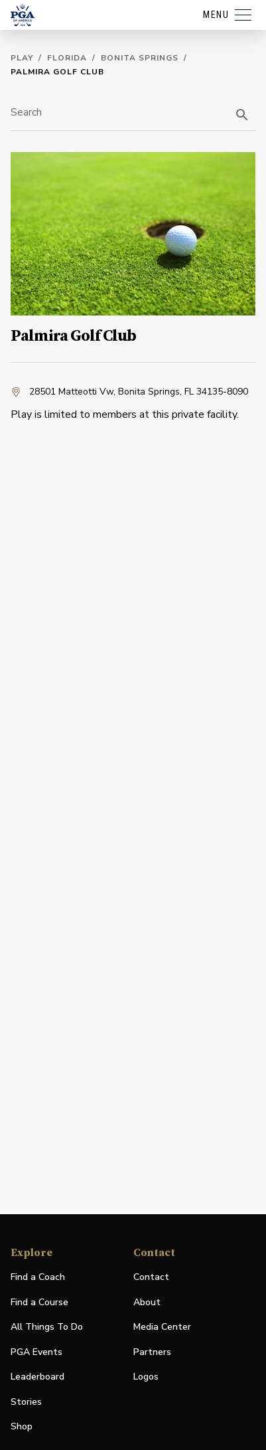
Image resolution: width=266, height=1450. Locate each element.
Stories (26, 1402)
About (147, 1302)
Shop (22, 1427)
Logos (146, 1376)
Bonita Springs (139, 57)
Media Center (162, 1327)
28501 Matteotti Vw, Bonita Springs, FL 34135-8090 (129, 392)
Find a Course (39, 1302)
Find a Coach (38, 1277)
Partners (152, 1352)
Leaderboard (37, 1376)
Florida (67, 57)
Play (22, 57)
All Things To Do (47, 1326)
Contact (151, 1277)
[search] (242, 115)
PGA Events (36, 1352)
